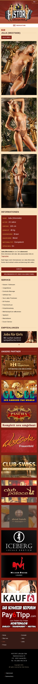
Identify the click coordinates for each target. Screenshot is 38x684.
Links (23, 641)
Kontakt (24, 635)
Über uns (5, 638)
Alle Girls (6, 37)
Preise (4, 645)
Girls (3, 641)
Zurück (19, 269)
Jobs (22, 638)
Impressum (9, 673)
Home (4, 635)
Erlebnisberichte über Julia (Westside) (19, 274)
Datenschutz (9, 676)
